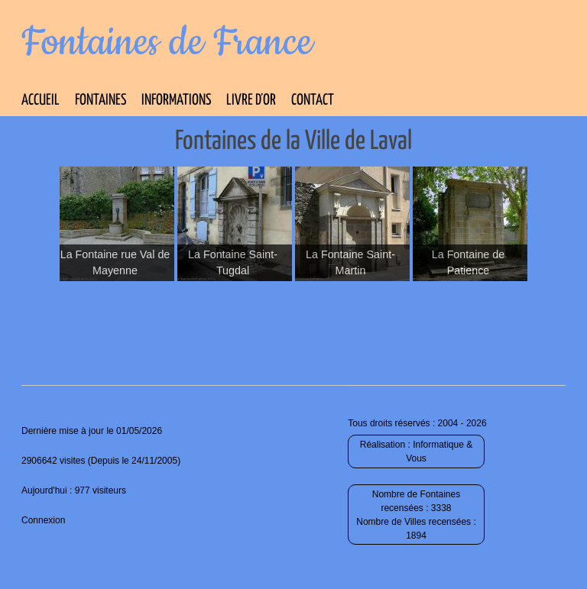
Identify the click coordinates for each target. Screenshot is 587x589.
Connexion (43, 520)
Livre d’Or (251, 100)
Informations (176, 100)
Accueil (40, 100)
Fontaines (100, 100)
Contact (312, 100)
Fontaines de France (167, 42)
